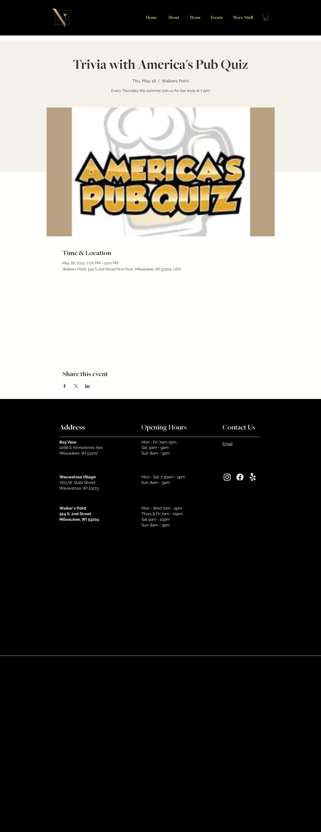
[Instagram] (227, 477)
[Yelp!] (252, 477)
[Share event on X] (76, 386)
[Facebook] (240, 477)
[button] (241, 17)
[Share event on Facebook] (64, 386)
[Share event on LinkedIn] (87, 386)
